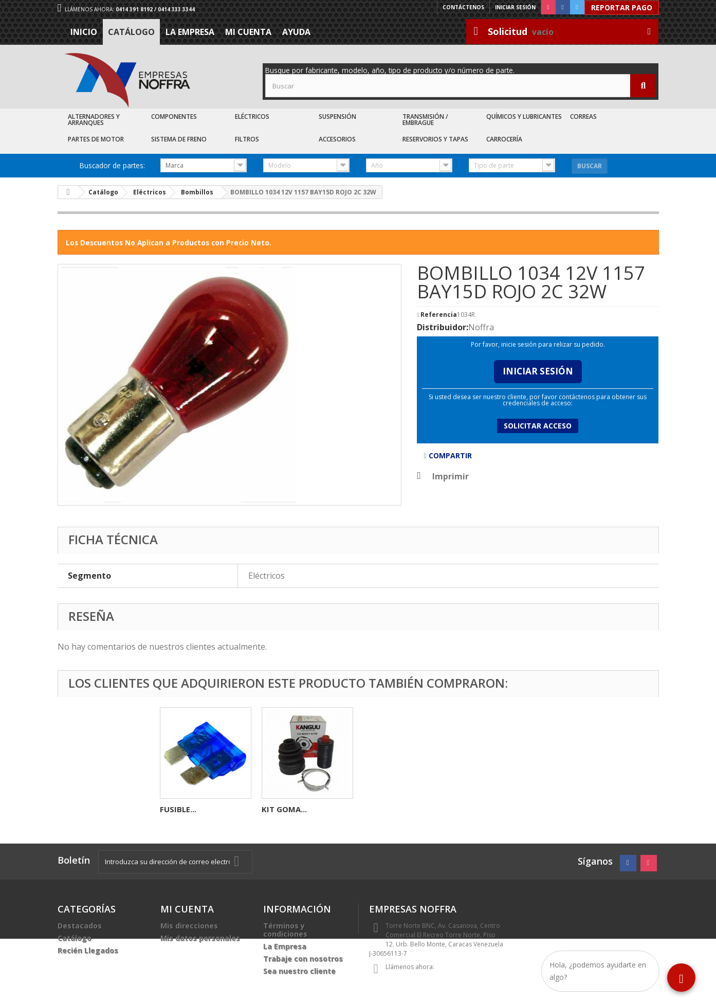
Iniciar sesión (515, 7)
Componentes (174, 116)
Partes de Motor (96, 139)
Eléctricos (252, 116)
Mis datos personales (200, 938)
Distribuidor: (442, 327)
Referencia (438, 315)
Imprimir (450, 476)
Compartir (447, 455)
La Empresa (190, 32)
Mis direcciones (189, 926)
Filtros (247, 139)
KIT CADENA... (288, 809)
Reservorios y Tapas (435, 139)
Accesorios (337, 139)
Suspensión (337, 116)
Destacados (80, 926)
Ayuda (296, 32)
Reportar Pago (621, 7)
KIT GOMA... (487, 809)
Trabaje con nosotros (303, 958)
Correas (583, 116)
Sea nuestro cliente (299, 971)
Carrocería (504, 139)
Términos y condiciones (285, 930)
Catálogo (131, 32)
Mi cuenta (248, 32)
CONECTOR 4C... (190, 809)
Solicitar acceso (538, 426)
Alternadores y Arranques (94, 119)
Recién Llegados (88, 950)
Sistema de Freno (179, 139)
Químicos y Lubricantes (524, 116)
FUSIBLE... (381, 809)
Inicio (83, 32)
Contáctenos (463, 7)
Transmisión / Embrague (425, 119)
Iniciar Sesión (538, 371)
